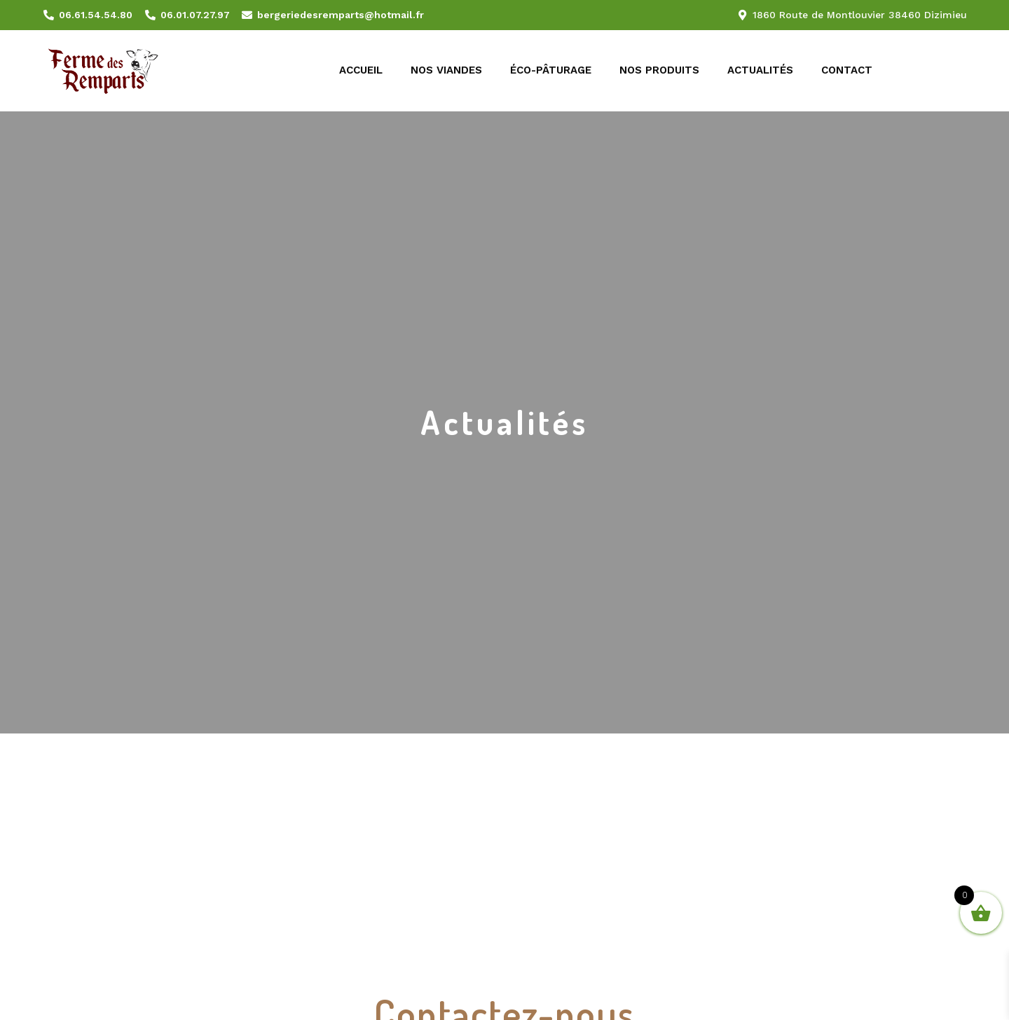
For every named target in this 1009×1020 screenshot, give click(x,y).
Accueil (361, 70)
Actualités (760, 70)
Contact (846, 70)
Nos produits (659, 70)
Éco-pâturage (550, 70)
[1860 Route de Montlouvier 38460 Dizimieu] (504, 828)
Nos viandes (446, 70)
